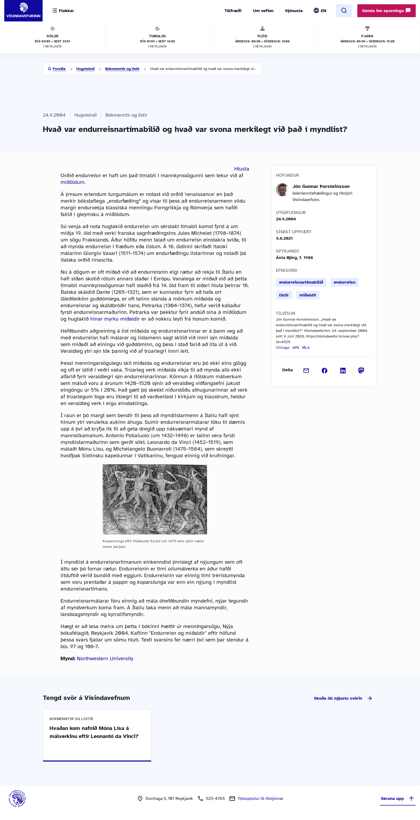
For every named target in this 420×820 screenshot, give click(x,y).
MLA (306, 347)
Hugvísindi (85, 68)
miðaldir (307, 295)
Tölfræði (232, 10)
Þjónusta (294, 10)
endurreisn (344, 282)
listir (284, 295)
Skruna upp (398, 798)
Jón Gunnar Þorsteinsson (321, 186)
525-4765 (215, 798)
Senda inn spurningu (386, 10)
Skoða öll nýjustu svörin (343, 698)
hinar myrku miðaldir (115, 319)
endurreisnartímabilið (301, 282)
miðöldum (72, 182)
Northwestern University (105, 658)
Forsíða (59, 68)
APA (295, 347)
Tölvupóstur (260, 798)
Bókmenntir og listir (122, 68)
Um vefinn (263, 10)
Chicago (283, 347)
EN (323, 10)
